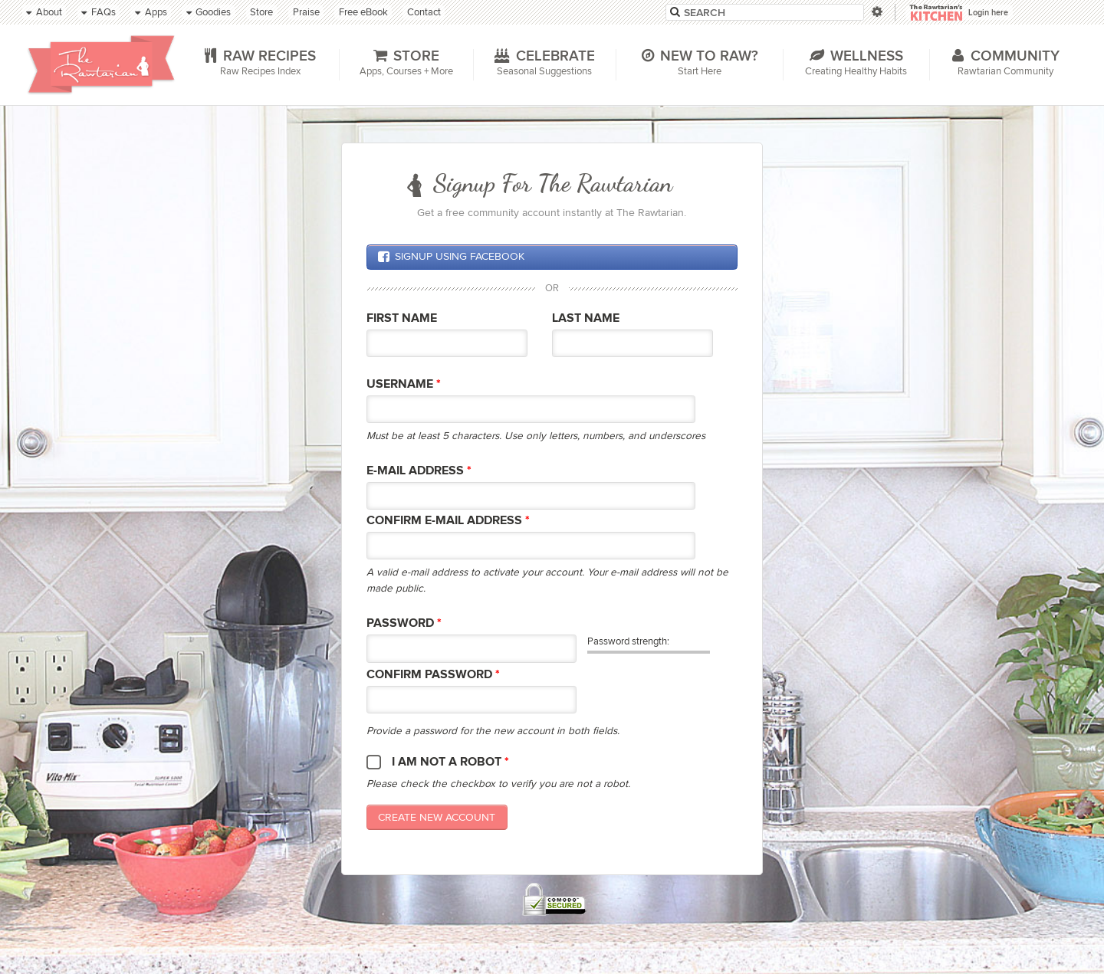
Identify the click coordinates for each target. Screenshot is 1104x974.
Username (403, 384)
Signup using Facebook (451, 257)
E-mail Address (419, 471)
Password (404, 623)
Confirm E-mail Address (448, 520)
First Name (401, 318)
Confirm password (433, 674)
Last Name (585, 318)
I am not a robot (450, 762)
